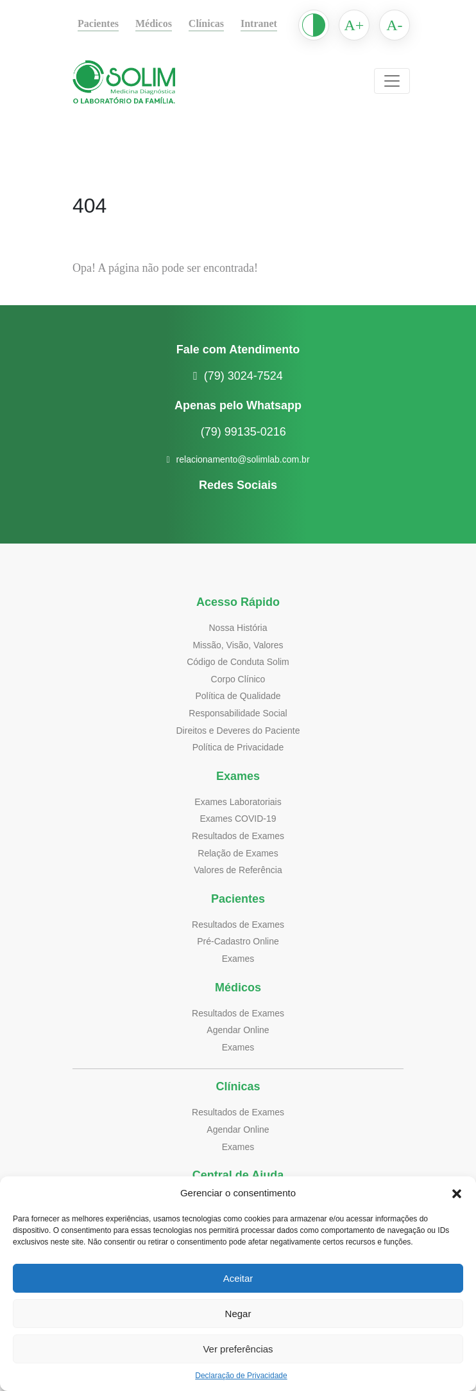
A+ (369, 25)
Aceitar (238, 1278)
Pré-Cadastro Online (238, 940)
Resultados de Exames (238, 835)
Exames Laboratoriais (238, 801)
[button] (456, 1193)
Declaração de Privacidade (241, 1375)
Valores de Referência (238, 869)
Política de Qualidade (238, 695)
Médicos (162, 24)
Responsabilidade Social (238, 712)
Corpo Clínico (238, 678)
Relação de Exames (238, 852)
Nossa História (238, 627)
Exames (238, 958)
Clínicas (218, 24)
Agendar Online (238, 1029)
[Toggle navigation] (407, 81)
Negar (238, 1314)
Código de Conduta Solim (238, 661)
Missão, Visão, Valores (238, 644)
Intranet (273, 24)
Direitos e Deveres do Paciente (238, 730)
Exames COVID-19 (238, 818)
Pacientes (101, 24)
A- (410, 25)
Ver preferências (238, 1349)
